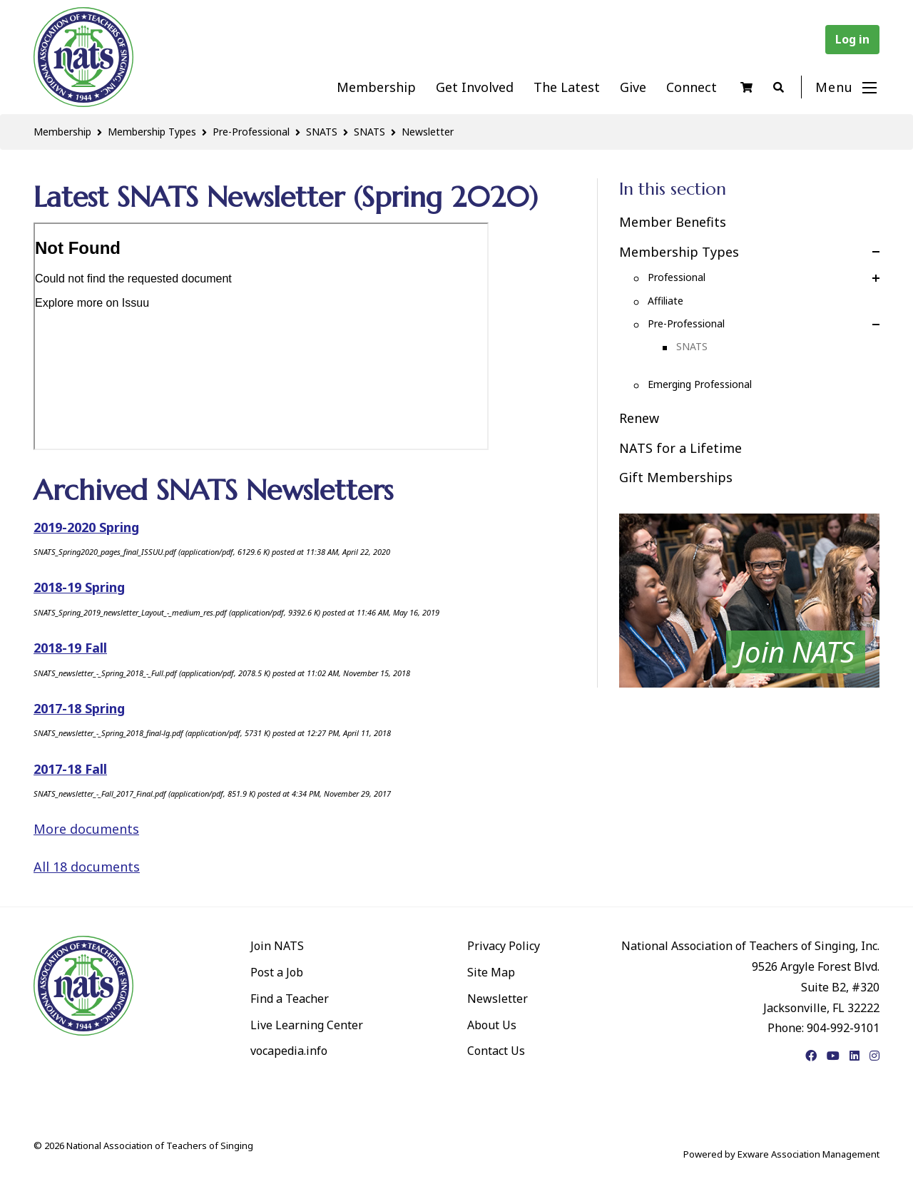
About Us (491, 1025)
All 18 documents (87, 866)
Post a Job (276, 972)
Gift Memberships (676, 477)
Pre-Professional (251, 131)
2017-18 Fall (70, 768)
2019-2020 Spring (86, 527)
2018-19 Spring (79, 587)
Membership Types (152, 131)
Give (633, 87)
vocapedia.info (288, 1050)
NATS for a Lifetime (680, 447)
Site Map (491, 972)
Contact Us (496, 1050)
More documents (86, 828)
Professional (676, 277)
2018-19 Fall (70, 647)
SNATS (321, 131)
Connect (691, 87)
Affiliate (665, 300)
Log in (852, 39)
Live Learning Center (306, 1025)
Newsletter (428, 131)
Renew (639, 418)
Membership (376, 87)
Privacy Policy (503, 945)
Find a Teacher (289, 998)
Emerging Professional (700, 384)
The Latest (567, 87)
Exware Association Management (808, 1154)
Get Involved (475, 87)
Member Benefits (672, 221)
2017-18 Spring (79, 708)
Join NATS (277, 945)
